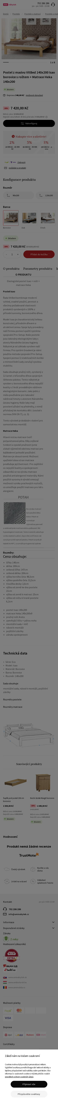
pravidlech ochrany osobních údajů (19, 1076)
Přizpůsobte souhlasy (29, 1094)
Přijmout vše (29, 1084)
